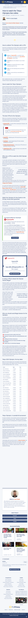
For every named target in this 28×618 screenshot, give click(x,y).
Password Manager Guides (21, 582)
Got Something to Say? (14, 569)
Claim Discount (15, 273)
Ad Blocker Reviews (8, 597)
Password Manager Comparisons (8, 582)
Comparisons (8, 577)
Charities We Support (17, 609)
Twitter (14, 518)
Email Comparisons (8, 583)
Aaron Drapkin (14, 18)
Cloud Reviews (8, 592)
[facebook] (10, 612)
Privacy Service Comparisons (8, 586)
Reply (25, 562)
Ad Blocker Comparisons (8, 585)
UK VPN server (13, 189)
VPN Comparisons (8, 579)
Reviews (8, 589)
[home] (3, 4)
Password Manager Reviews (8, 594)
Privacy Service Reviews (8, 598)
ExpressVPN (6, 123)
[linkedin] (17, 612)
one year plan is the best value (16, 131)
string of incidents (21, 440)
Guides (21, 577)
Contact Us (23, 609)
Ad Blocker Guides (21, 585)
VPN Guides (21, 579)
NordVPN (5, 137)
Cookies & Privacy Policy (13, 615)
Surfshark (5, 141)
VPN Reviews (8, 591)
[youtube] (14, 612)
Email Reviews (8, 595)
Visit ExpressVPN (15, 237)
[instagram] (15, 612)
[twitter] (12, 612)
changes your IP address (7, 183)
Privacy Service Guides (21, 586)
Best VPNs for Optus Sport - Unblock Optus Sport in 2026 (21, 535)
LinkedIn (15, 521)
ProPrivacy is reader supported (7, 6)
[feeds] (19, 612)
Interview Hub (11, 609)
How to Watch (7, 4)
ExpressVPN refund (20, 232)
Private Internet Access (8, 144)
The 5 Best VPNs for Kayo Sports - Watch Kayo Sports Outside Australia (7, 536)
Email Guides (21, 583)
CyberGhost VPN (7, 148)
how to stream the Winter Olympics (12, 23)
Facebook (15, 515)
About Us (6, 609)
